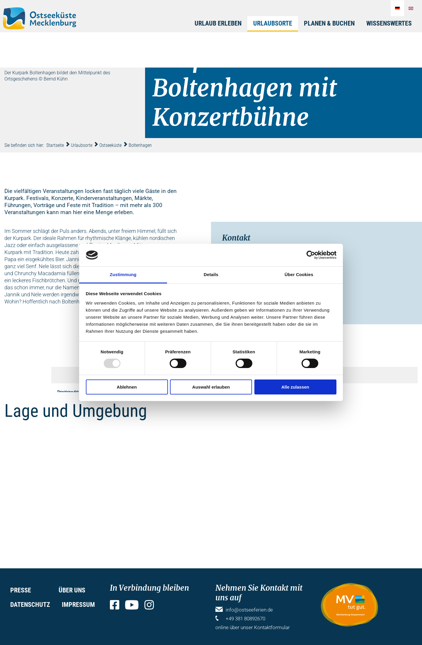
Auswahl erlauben (211, 386)
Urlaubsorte (272, 23)
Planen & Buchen (329, 23)
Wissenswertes (389, 23)
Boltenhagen (140, 145)
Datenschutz (30, 604)
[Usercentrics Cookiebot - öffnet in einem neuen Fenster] (310, 255)
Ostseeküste (110, 145)
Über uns (72, 590)
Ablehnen (127, 386)
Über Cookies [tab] (299, 274)
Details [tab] (211, 274)
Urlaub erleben (218, 23)
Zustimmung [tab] (123, 274)
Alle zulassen (295, 386)
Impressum (78, 604)
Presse (20, 590)
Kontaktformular (272, 627)
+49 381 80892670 (245, 619)
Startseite (55, 145)
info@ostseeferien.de (249, 610)
